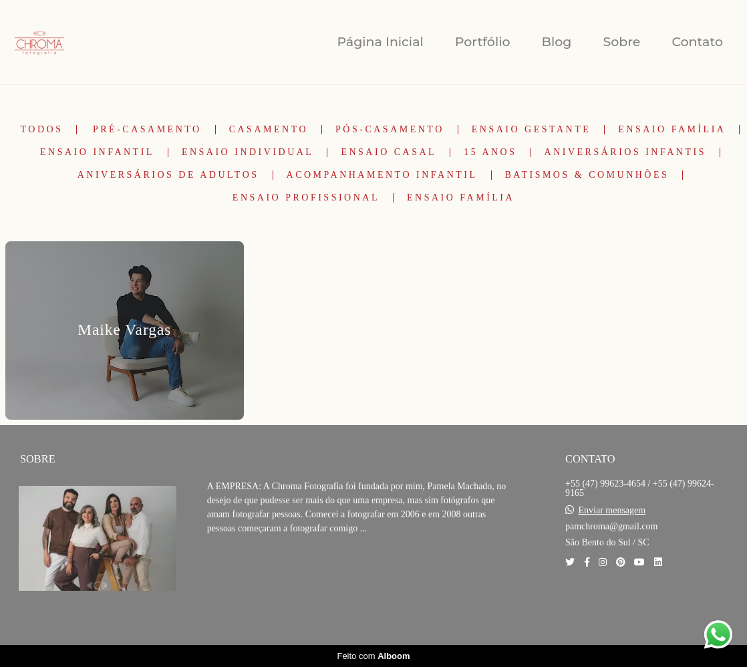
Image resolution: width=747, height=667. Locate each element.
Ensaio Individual (248, 152)
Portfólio (482, 41)
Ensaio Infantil (97, 152)
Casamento (268, 129)
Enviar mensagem (612, 510)
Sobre (621, 41)
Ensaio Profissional (306, 198)
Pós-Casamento (389, 129)
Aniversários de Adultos (168, 175)
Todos (42, 129)
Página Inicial (380, 41)
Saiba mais (252, 569)
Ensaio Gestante (531, 129)
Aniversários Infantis (625, 152)
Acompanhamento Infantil (382, 175)
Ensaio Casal (388, 152)
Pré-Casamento (147, 129)
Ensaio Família (672, 129)
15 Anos (490, 152)
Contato (697, 41)
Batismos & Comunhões (587, 175)
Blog (557, 41)
